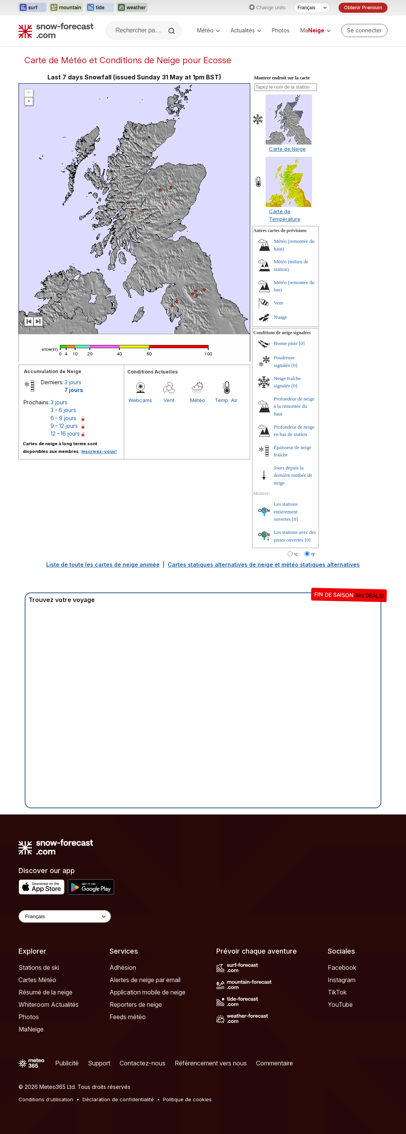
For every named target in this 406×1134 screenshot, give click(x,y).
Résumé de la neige (45, 992)
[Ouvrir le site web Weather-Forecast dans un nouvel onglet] (132, 8)
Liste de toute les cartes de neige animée (103, 564)
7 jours (73, 390)
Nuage (280, 317)
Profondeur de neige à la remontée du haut (294, 406)
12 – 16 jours (65, 433)
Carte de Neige (287, 149)
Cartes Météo (37, 980)
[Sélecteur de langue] (312, 7)
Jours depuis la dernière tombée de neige (293, 475)
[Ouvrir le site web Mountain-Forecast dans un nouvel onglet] (66, 8)
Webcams (140, 400)
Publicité (67, 1063)
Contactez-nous (142, 1063)
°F (313, 554)
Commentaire (274, 1063)
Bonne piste (286, 343)
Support (99, 1063)
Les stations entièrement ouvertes (286, 511)
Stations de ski (39, 967)
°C (296, 554)
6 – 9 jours (63, 418)
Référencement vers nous (211, 1063)
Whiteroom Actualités (49, 1004)
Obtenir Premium (363, 7)
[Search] (172, 31)
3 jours (72, 382)
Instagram (341, 980)
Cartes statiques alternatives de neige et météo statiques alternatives (264, 564)
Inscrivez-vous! (99, 451)
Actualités (246, 30)
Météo (208, 30)
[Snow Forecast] (56, 30)
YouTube (340, 1004)
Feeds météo (128, 1017)
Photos (281, 30)
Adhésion (123, 967)
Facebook (342, 967)
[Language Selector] (65, 916)
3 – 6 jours (63, 410)
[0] (302, 343)
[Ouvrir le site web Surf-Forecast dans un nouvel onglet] (32, 8)
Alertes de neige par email (145, 980)
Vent (168, 400)
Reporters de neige (136, 1004)
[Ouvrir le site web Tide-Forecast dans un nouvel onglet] (100, 8)
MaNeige (31, 1029)
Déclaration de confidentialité (118, 1099)
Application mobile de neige (147, 992)
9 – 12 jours (64, 425)
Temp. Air (226, 400)
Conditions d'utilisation (46, 1099)
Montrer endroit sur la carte (282, 78)
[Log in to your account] (364, 30)
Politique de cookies (187, 1099)
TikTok (337, 992)
